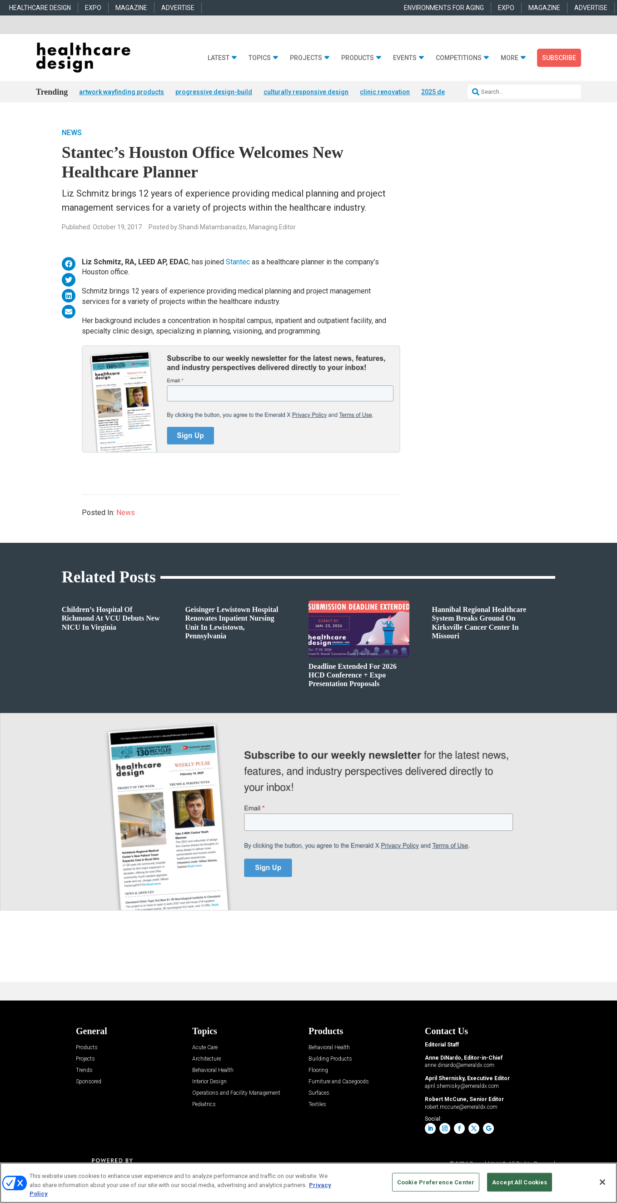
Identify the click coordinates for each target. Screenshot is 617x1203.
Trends (84, 1070)
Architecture (206, 1059)
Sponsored (88, 1082)
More (509, 58)
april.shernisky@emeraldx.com (462, 1086)
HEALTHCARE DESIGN (40, 8)
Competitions (459, 58)
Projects (306, 58)
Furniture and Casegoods (338, 1082)
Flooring (318, 1070)
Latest (218, 58)
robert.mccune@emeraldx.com (461, 1107)
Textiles (317, 1104)
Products (357, 58)
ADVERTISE (177, 8)
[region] (308, 1183)
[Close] (602, 1182)
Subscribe (559, 57)
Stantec (238, 262)
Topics (260, 58)
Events (405, 58)
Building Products (330, 1059)
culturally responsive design (306, 92)
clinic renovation (385, 92)
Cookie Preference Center (435, 1181)
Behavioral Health (213, 1070)
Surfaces (318, 1093)
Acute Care (205, 1048)
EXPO (93, 8)
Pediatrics (204, 1104)
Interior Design (209, 1082)
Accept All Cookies (519, 1181)
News (72, 132)
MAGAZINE (131, 8)
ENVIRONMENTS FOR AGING (444, 8)
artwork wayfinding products (121, 92)
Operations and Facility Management (236, 1093)
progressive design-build (213, 92)
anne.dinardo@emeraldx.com (459, 1065)
